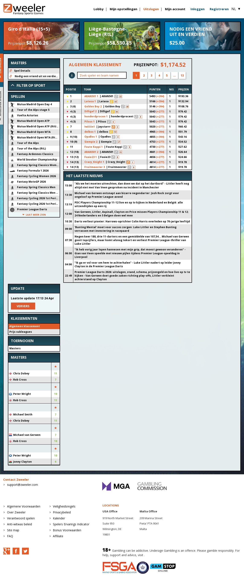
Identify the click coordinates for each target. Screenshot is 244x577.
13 (182, 75)
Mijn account (175, 9)
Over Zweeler (16, 512)
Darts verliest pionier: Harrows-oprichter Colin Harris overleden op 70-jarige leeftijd (132, 221)
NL (236, 9)
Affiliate (58, 536)
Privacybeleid (62, 512)
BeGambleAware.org (160, 555)
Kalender (59, 518)
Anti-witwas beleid (19, 524)
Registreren (219, 9)
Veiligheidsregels (64, 506)
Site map (13, 530)
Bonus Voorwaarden (67, 530)
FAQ (10, 536)
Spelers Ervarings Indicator (71, 524)
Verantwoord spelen (21, 518)
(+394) (160, 96)
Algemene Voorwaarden (23, 506)
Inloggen (198, 9)
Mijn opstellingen (123, 9)
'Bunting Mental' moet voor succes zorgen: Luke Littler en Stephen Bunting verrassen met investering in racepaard (125, 229)
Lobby (99, 9)
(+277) (160, 111)
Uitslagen (151, 9)
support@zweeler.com (22, 485)
